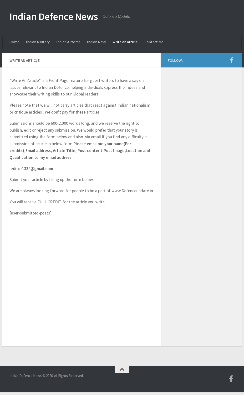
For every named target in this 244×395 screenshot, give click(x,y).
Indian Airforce (68, 41)
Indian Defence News (54, 16)
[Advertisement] (201, 110)
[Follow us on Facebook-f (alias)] (231, 60)
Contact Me (153, 41)
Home (14, 41)
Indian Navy (96, 41)
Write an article (125, 41)
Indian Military (38, 41)
